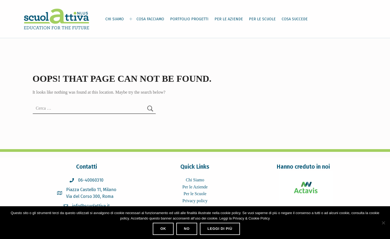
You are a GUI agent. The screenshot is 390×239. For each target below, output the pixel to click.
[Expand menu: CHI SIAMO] (130, 19)
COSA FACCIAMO (150, 19)
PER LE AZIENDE (228, 19)
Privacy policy (194, 200)
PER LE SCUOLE (262, 19)
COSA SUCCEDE (295, 19)
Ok (163, 229)
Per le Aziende (194, 187)
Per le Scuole (195, 193)
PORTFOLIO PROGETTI (189, 19)
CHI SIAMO (114, 19)
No (187, 229)
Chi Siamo (195, 180)
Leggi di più (219, 229)
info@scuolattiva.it (91, 205)
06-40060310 (90, 180)
